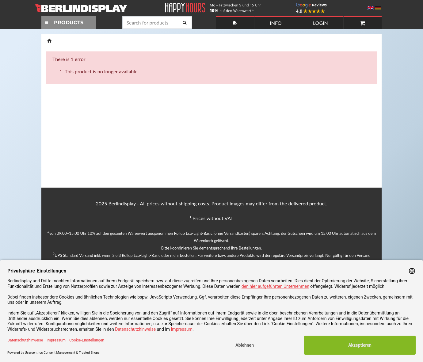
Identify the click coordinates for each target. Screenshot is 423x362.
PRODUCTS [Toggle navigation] (63, 22)
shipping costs (194, 203)
